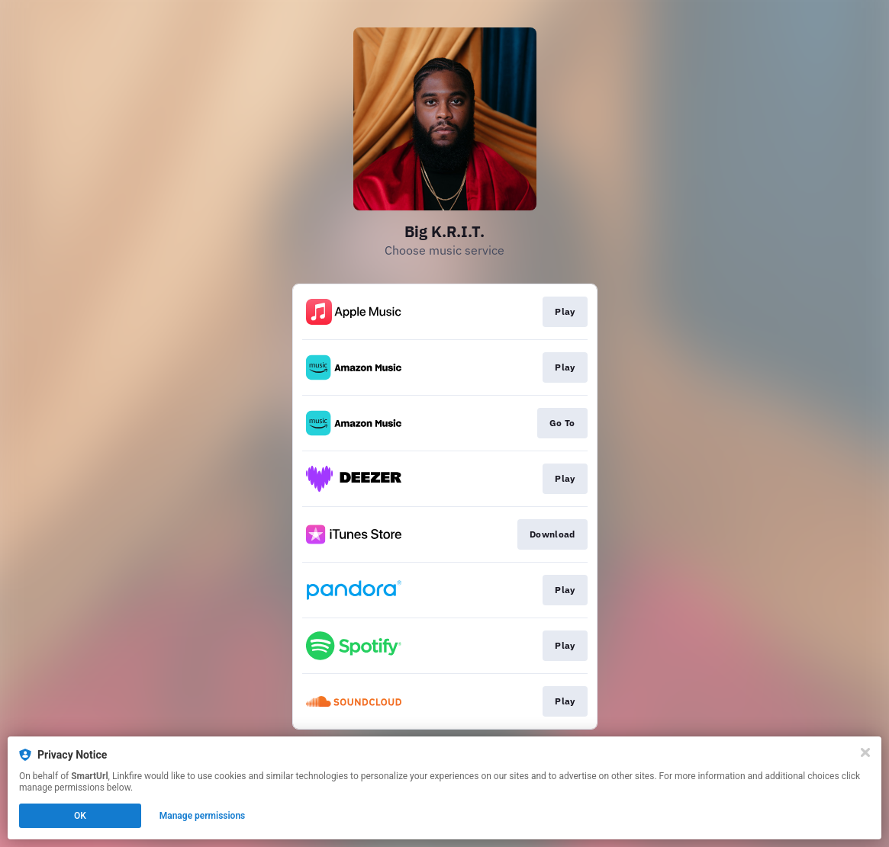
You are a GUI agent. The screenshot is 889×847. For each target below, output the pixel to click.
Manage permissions (202, 815)
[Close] (865, 752)
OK (80, 815)
